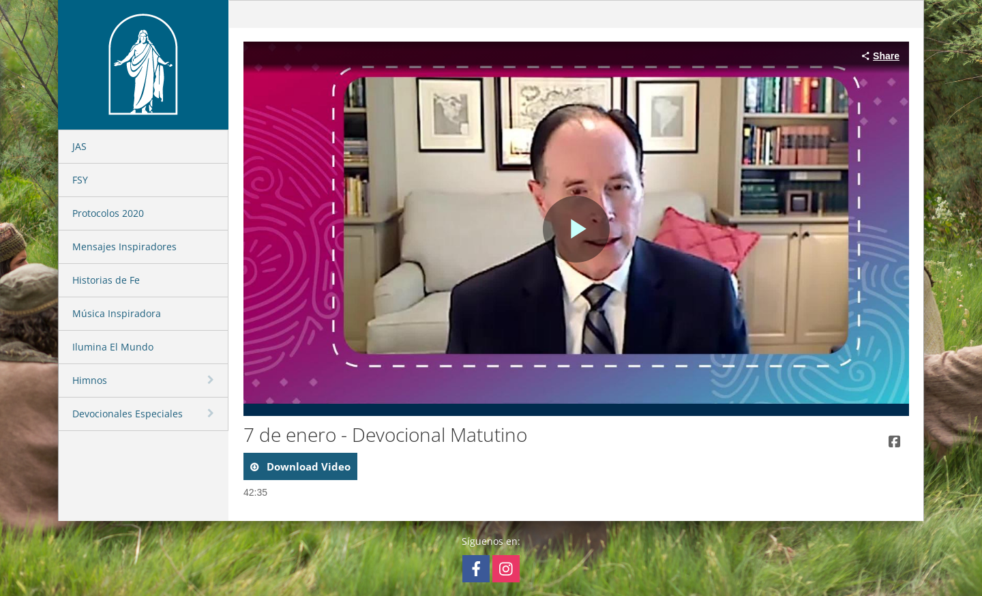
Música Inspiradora (116, 313)
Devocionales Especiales (127, 413)
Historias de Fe (106, 279)
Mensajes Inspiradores (124, 246)
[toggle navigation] (212, 380)
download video (307, 466)
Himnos (89, 380)
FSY (80, 179)
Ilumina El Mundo (112, 346)
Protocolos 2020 (108, 213)
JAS (79, 146)
